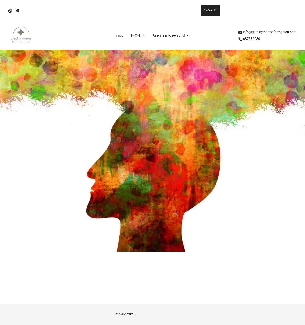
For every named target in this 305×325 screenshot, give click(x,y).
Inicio (119, 35)
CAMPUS (210, 10)
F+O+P (136, 35)
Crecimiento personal (169, 35)
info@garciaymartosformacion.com (267, 32)
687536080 (249, 39)
